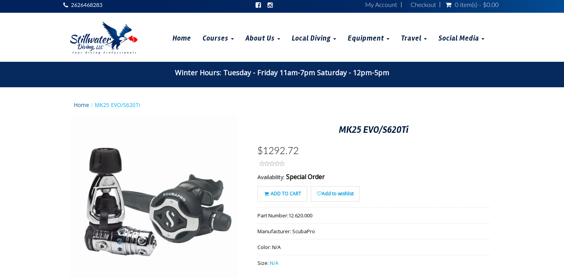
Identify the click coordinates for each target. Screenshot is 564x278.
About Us (263, 38)
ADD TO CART (282, 193)
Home (182, 38)
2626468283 (86, 5)
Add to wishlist (335, 193)
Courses (218, 38)
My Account (381, 4)
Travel (414, 38)
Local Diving (314, 38)
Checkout (423, 4)
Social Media (461, 38)
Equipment (369, 38)
